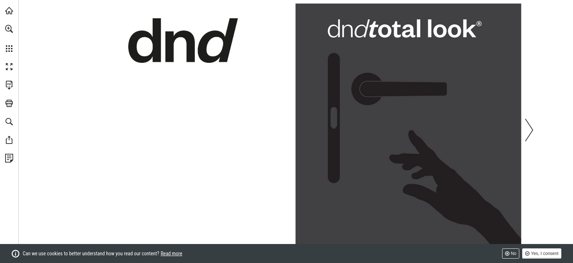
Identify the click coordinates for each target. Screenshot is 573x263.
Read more (171, 253)
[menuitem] (9, 38)
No (513, 253)
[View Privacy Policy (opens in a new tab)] (9, 158)
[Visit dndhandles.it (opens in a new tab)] (9, 10)
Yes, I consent (544, 253)
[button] (9, 29)
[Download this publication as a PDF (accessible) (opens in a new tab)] (9, 85)
